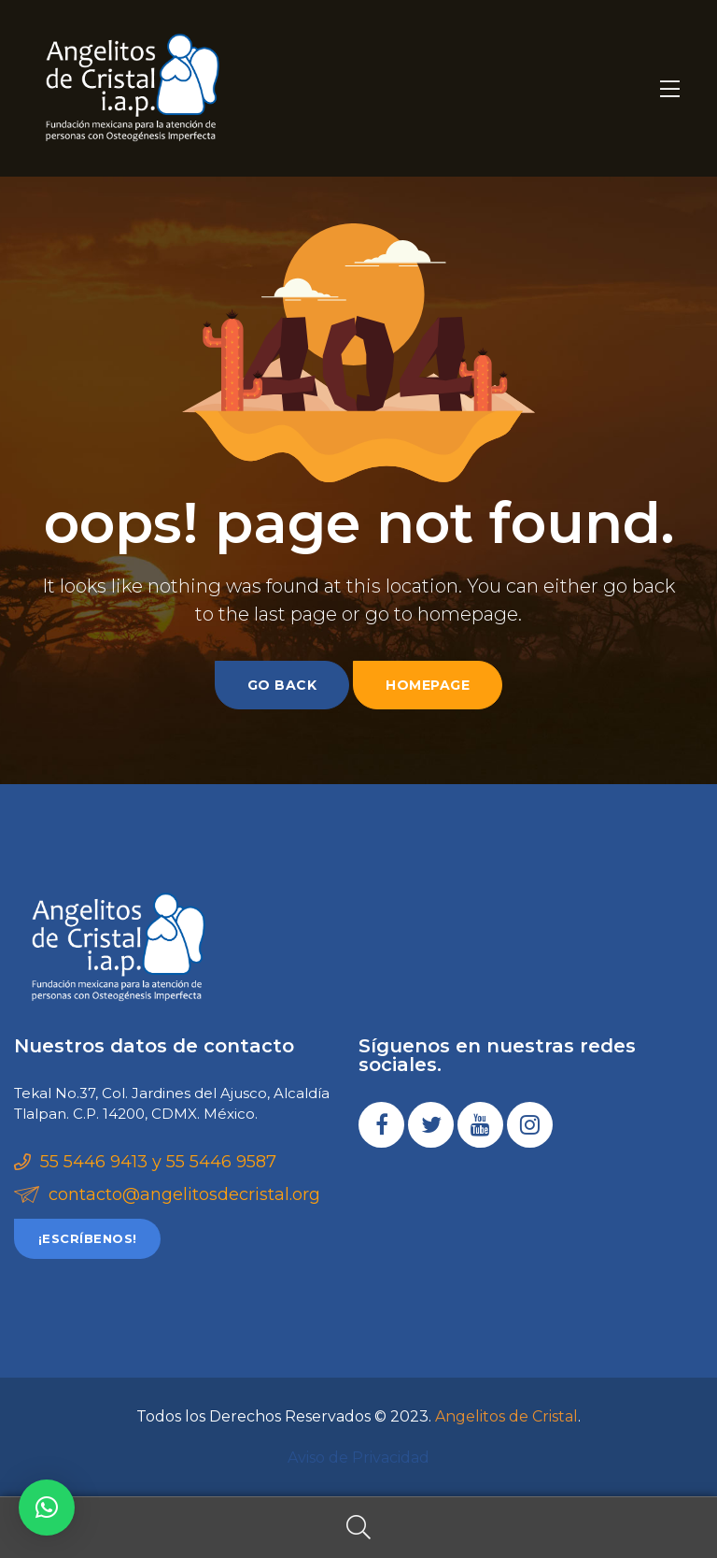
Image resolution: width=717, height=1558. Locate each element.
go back (282, 685)
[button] (87, 1239)
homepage (428, 685)
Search (358, 1527)
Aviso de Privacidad (358, 1457)
